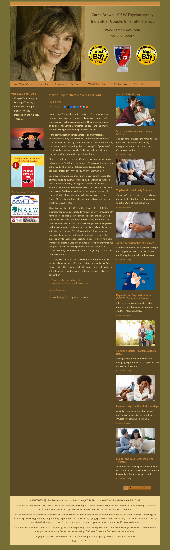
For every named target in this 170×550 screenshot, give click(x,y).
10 (144, 487)
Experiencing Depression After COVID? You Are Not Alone (134, 297)
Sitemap (132, 536)
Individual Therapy (24, 106)
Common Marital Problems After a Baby (136, 352)
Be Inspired (60, 84)
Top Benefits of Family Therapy (134, 190)
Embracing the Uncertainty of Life (66, 280)
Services (78, 84)
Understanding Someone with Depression (70, 283)
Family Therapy (22, 110)
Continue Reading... (124, 155)
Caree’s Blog (140, 84)
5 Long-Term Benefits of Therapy (135, 242)
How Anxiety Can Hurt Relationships (137, 406)
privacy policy (98, 536)
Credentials (43, 84)
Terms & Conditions (116, 536)
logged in (64, 297)
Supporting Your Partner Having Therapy (135, 460)
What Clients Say (99, 84)
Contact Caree (121, 84)
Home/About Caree (22, 84)
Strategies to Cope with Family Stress (134, 132)
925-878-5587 (122, 36)
